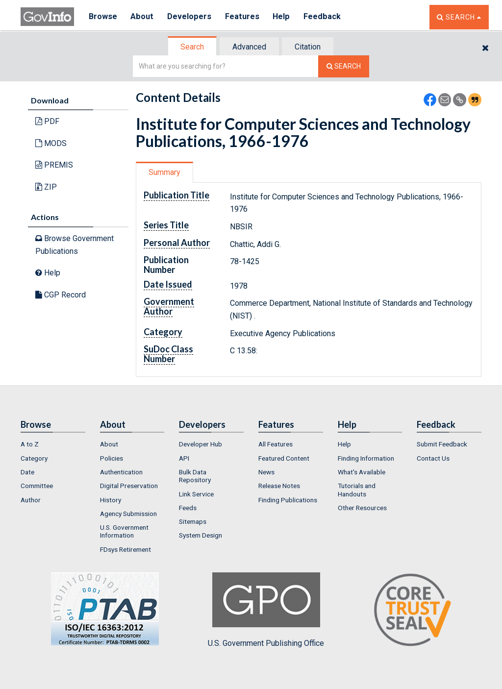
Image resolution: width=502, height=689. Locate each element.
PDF (47, 121)
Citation (308, 46)
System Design (200, 535)
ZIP (46, 187)
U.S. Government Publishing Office (266, 610)
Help (284, 17)
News (266, 472)
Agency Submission (128, 513)
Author (31, 500)
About (143, 17)
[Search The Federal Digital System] (343, 66)
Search (192, 46)
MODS (51, 143)
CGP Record (60, 294)
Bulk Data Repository (195, 476)
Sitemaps (192, 521)
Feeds (188, 508)
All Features (275, 444)
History (110, 500)
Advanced (249, 46)
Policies (111, 458)
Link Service (196, 494)
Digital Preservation (129, 486)
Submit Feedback (442, 444)
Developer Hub (200, 444)
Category (34, 458)
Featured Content (283, 458)
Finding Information (366, 458)
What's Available (361, 472)
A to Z (30, 444)
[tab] (193, 46)
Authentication (121, 472)
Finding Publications (287, 500)
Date (27, 472)
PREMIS (54, 165)
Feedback (325, 17)
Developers (190, 17)
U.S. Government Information (124, 531)
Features (244, 17)
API (184, 458)
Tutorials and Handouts (357, 489)
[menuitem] (53, 444)
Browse (103, 17)
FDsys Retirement (125, 549)
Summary (164, 172)
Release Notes (279, 486)
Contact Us (433, 458)
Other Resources (362, 508)
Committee (37, 486)
